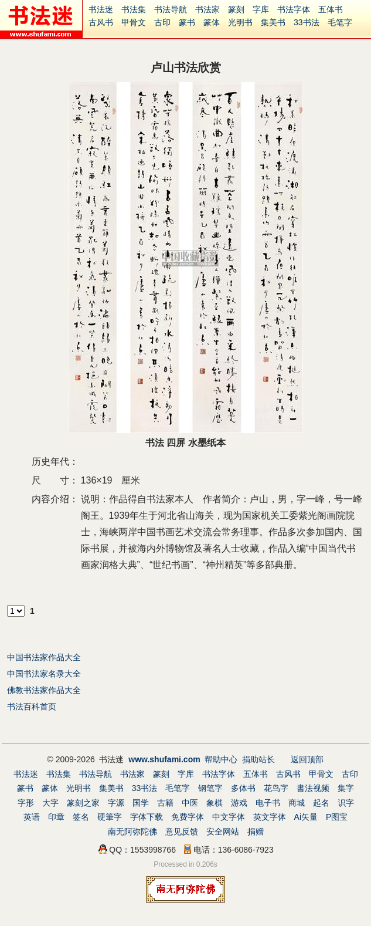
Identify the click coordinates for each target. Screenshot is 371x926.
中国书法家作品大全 (44, 657)
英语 (31, 817)
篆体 (211, 22)
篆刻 (236, 9)
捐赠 (255, 831)
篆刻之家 (83, 802)
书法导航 (170, 9)
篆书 (187, 22)
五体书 (330, 9)
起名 (321, 802)
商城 (296, 802)
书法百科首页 (31, 706)
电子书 (268, 802)
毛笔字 (340, 22)
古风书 (101, 22)
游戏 (239, 802)
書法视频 (313, 788)
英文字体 (269, 817)
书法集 (133, 9)
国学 (140, 802)
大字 (50, 802)
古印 (162, 22)
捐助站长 (258, 759)
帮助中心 (221, 759)
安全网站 (222, 831)
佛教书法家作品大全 (44, 690)
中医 (190, 802)
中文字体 (228, 817)
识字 (346, 802)
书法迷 (101, 9)
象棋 (214, 802)
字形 (26, 802)
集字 (346, 788)
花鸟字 (276, 788)
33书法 (306, 22)
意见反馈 (181, 831)
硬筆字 (109, 817)
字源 (116, 802)
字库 (261, 9)
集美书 (273, 22)
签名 (81, 817)
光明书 (240, 22)
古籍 (165, 802)
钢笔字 (210, 788)
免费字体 (187, 817)
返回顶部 (307, 759)
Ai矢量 (306, 817)
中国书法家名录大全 (44, 673)
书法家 (207, 9)
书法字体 (293, 9)
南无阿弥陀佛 (132, 831)
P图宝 (337, 817)
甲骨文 (133, 22)
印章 (56, 817)
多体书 (243, 788)
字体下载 (146, 817)
